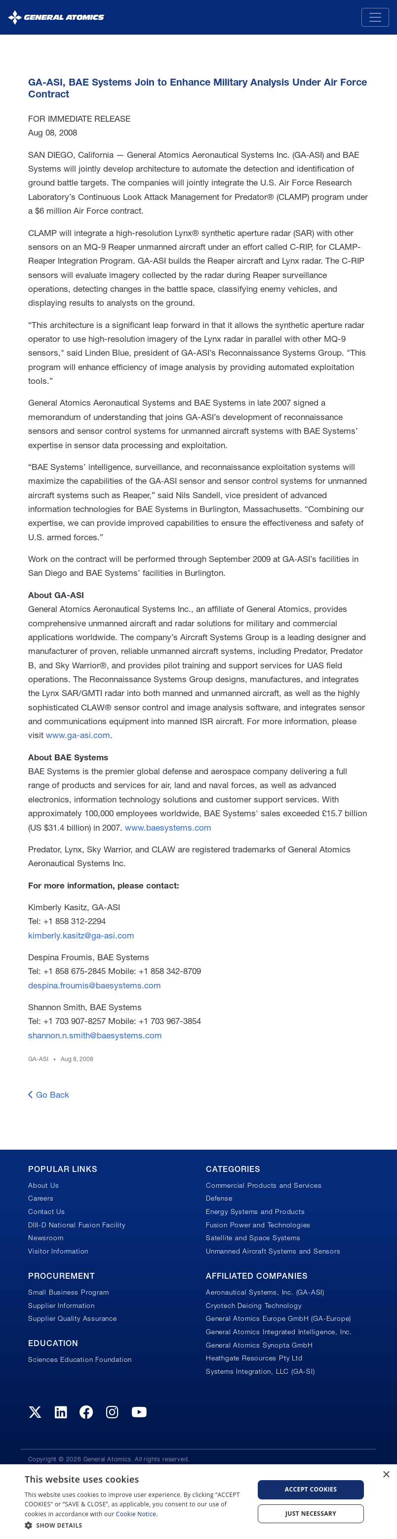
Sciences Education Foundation (80, 1359)
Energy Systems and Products (255, 1211)
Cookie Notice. (137, 1514)
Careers (41, 1198)
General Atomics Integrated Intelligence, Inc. (279, 1332)
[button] (136, 1525)
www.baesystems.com (168, 827)
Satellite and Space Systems (253, 1238)
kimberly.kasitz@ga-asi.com (81, 935)
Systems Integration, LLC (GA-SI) (260, 1371)
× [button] (386, 1475)
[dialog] (198, 1501)
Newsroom (45, 1238)
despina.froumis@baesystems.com (94, 985)
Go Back (48, 1094)
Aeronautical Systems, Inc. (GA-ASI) (265, 1292)
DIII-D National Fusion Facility (76, 1225)
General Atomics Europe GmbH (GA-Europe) (278, 1318)
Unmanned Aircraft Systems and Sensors (273, 1251)
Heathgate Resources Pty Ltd (254, 1358)
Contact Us (46, 1211)
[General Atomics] (56, 17)
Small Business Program (68, 1292)
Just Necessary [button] (310, 1513)
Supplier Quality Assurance (72, 1318)
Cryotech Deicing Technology (254, 1305)
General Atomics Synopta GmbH (259, 1345)
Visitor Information (58, 1251)
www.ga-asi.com (78, 735)
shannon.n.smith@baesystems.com (95, 1035)
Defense (219, 1198)
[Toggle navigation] (375, 17)
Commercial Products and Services (264, 1185)
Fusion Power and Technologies (258, 1225)
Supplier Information (61, 1305)
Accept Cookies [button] (311, 1489)
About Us (43, 1185)
